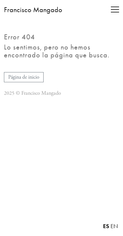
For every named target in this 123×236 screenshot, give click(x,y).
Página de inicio (23, 77)
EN (114, 226)
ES (106, 226)
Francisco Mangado (33, 9)
